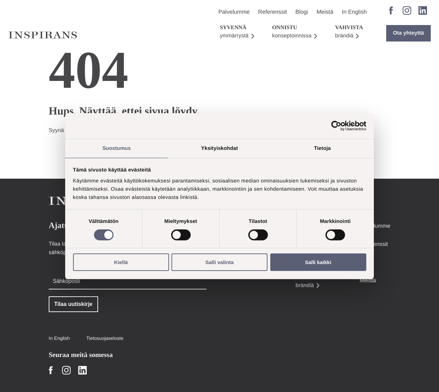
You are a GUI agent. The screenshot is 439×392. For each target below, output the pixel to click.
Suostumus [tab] (117, 148)
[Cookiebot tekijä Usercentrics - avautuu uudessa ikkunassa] (336, 125)
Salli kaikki (318, 262)
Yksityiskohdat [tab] (219, 148)
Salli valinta (219, 262)
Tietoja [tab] (322, 148)
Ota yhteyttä (409, 23)
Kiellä (121, 262)
